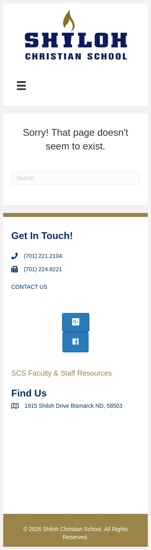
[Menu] (21, 86)
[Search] (75, 178)
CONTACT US (29, 287)
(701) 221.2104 (43, 256)
